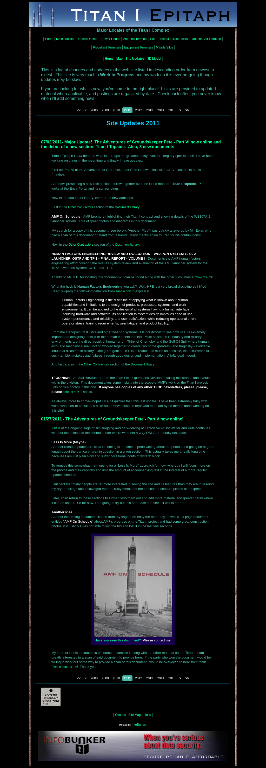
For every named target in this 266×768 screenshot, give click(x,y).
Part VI (69, 170)
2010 (116, 110)
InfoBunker (139, 725)
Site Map (134, 715)
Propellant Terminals (107, 47)
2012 (138, 110)
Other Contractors (80, 207)
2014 (160, 110)
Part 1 (203, 184)
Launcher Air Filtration (206, 39)
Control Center (88, 39)
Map (119, 58)
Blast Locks (180, 39)
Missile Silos (164, 47)
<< (79, 110)
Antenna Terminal (135, 39)
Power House (111, 39)
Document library (127, 244)
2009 (105, 110)
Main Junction (65, 39)
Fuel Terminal (159, 39)
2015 (171, 110)
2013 (149, 110)
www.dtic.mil (203, 277)
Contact (121, 715)
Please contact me (64, 667)
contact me (70, 392)
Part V (55, 428)
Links (147, 715)
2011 (127, 110)
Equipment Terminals (138, 47)
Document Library (127, 207)
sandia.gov (123, 291)
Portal (49, 39)
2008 (94, 110)
